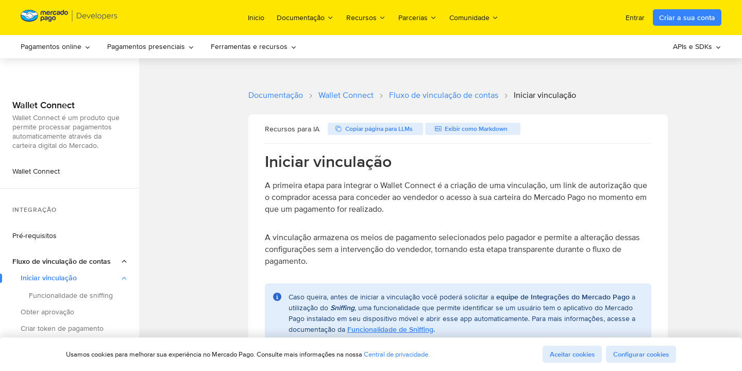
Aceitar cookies (572, 354)
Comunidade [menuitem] (474, 17)
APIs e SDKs (697, 46)
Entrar (635, 17)
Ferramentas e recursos (254, 46)
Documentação (275, 95)
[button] (69, 261)
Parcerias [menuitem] (417, 17)
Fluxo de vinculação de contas (443, 95)
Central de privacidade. (397, 354)
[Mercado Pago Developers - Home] (69, 18)
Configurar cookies (641, 354)
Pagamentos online (56, 46)
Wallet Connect (346, 95)
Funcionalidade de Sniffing (390, 329)
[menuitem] (56, 46)
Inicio (256, 17)
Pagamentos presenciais (150, 46)
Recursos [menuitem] (366, 17)
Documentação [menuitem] (305, 17)
